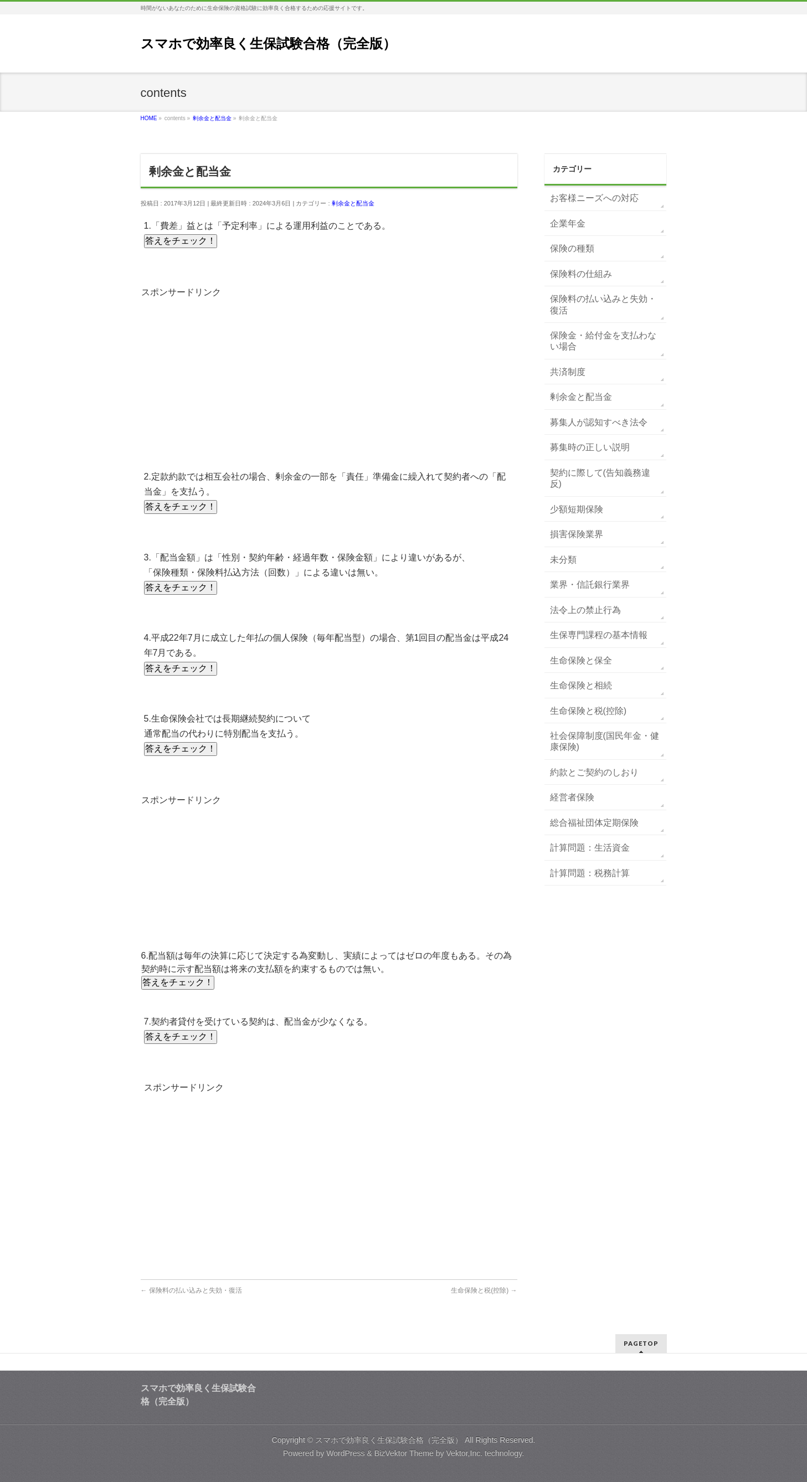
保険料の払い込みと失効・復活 (191, 1290)
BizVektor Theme (404, 1453)
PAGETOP (641, 1343)
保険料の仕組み (581, 274)
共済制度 (567, 372)
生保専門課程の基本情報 (598, 635)
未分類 (563, 559)
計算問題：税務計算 (590, 873)
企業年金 (567, 223)
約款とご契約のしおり (594, 772)
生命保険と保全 (581, 660)
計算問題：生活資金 (590, 847)
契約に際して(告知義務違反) (600, 478)
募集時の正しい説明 (590, 447)
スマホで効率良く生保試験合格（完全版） (268, 43)
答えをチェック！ (180, 240)
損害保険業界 (576, 534)
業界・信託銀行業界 (590, 584)
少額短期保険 (576, 509)
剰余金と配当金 (353, 203)
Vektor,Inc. (464, 1453)
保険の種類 (572, 248)
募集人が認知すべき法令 (598, 422)
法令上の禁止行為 (585, 610)
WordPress (345, 1453)
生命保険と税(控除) (484, 1290)
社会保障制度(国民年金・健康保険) (604, 741)
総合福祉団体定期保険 (594, 822)
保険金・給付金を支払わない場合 (603, 341)
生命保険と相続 (581, 685)
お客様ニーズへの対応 (594, 198)
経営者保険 (572, 797)
